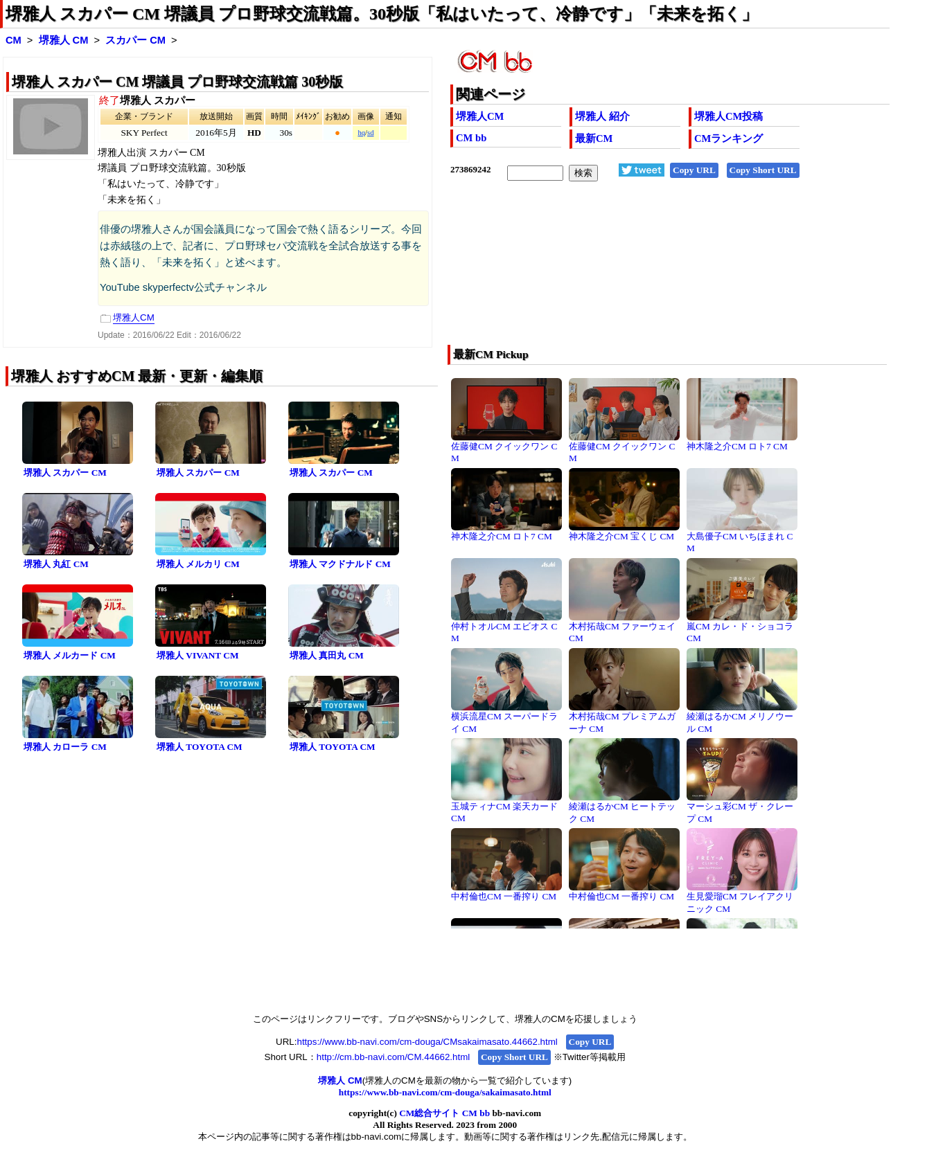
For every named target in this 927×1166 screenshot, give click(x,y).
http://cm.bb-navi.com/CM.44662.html (393, 1057)
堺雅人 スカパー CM (65, 472)
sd (370, 132)
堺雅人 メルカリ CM (198, 564)
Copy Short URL (763, 170)
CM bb (471, 137)
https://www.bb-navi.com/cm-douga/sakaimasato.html (445, 1092)
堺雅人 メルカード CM (70, 655)
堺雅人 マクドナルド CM (340, 564)
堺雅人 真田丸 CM (327, 655)
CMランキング (728, 138)
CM (13, 40)
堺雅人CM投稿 (728, 116)
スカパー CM (135, 40)
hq (361, 132)
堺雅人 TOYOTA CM (199, 747)
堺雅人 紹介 (602, 116)
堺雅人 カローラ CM (65, 747)
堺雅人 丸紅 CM (56, 564)
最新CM (593, 138)
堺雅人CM (480, 116)
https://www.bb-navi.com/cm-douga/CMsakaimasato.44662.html (427, 1042)
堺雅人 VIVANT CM (198, 655)
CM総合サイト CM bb (444, 1113)
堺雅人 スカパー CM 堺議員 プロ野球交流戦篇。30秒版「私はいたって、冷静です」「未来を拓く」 (382, 14)
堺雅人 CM (64, 40)
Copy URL (694, 170)
